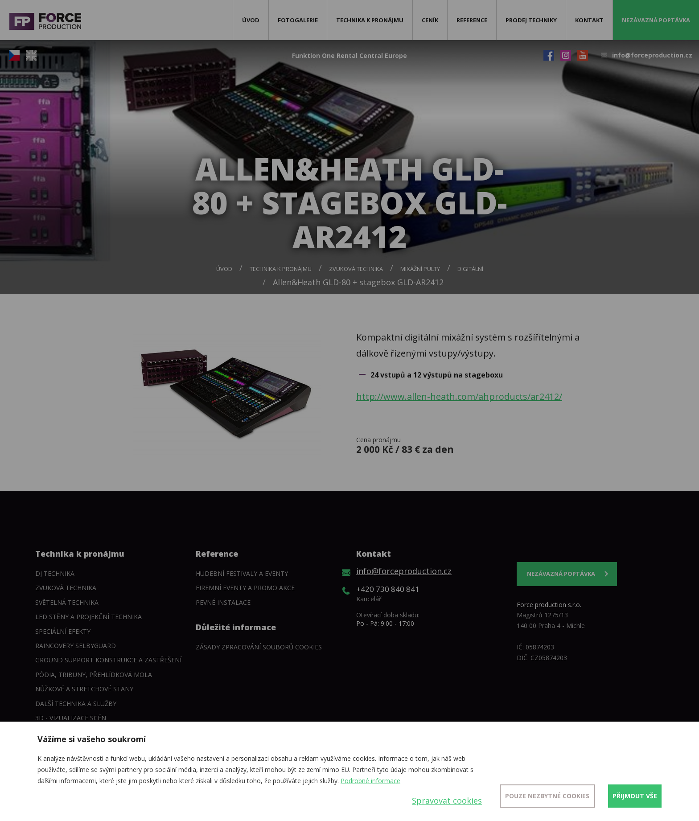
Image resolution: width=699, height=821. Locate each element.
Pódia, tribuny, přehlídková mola (93, 674)
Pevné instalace (223, 602)
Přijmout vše (635, 796)
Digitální (470, 269)
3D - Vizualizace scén (70, 718)
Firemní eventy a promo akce (245, 587)
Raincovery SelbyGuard (75, 645)
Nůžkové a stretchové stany (84, 689)
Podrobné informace (370, 780)
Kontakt (589, 20)
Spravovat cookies (447, 800)
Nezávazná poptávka (656, 20)
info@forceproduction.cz (652, 55)
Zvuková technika (356, 269)
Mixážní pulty (420, 269)
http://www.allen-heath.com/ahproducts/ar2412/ (459, 396)
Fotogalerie (298, 20)
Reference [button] (471, 20)
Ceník (430, 20)
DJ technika (54, 573)
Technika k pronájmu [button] (369, 20)
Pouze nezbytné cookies (547, 796)
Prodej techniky (531, 20)
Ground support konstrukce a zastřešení (108, 660)
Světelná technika (67, 602)
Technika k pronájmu (281, 269)
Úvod (250, 20)
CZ (14, 55)
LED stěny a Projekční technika (88, 616)
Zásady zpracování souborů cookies (259, 647)
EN (31, 55)
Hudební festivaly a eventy (242, 573)
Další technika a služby (75, 703)
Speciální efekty (62, 631)
